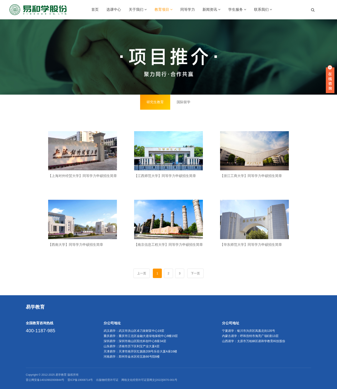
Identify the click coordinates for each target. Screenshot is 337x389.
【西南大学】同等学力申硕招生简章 (75, 244)
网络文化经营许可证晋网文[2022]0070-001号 (149, 379)
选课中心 (113, 10)
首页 (95, 10)
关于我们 (138, 10)
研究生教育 (155, 102)
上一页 (141, 273)
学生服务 (237, 10)
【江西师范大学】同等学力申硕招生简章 (165, 176)
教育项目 (164, 10)
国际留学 (183, 102)
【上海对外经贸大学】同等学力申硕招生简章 (82, 176)
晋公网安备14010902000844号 (45, 379)
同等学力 (187, 10)
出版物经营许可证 (107, 379)
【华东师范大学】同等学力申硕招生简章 (251, 244)
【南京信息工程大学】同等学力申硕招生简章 (168, 244)
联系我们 (263, 10)
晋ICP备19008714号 (80, 379)
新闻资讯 (211, 10)
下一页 (195, 273)
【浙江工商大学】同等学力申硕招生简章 (251, 176)
